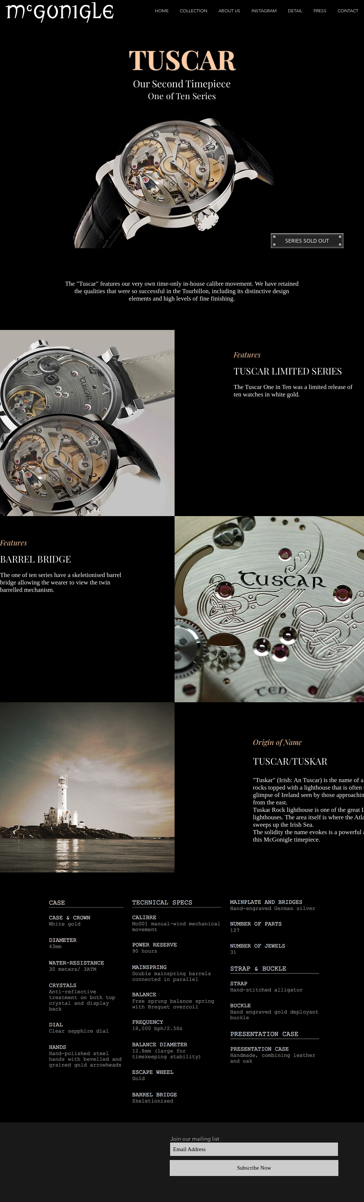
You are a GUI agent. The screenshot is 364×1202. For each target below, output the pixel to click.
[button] (193, 10)
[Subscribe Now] (254, 1168)
